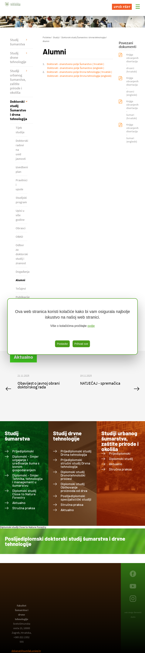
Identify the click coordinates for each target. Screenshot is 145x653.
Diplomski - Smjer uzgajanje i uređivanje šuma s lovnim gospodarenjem (25, 463)
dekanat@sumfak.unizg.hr (26, 650)
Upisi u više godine (20, 215)
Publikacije (21, 297)
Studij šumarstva (17, 42)
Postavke (62, 343)
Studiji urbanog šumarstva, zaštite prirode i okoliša (18, 82)
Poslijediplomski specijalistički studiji (76, 497)
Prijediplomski (23, 451)
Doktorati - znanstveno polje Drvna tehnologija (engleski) (79, 76)
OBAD (19, 236)
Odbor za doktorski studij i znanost (21, 254)
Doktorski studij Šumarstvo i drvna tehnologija (18, 110)
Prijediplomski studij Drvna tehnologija (76, 453)
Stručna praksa (23, 508)
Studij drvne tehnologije (18, 57)
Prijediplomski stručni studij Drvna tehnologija (75, 463)
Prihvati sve (81, 343)
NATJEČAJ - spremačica (100, 383)
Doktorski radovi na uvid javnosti (21, 150)
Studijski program (21, 200)
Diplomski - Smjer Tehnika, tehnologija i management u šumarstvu (27, 480)
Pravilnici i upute (21, 184)
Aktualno (18, 503)
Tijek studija (20, 130)
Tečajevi (21, 288)
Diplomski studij (121, 459)
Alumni (20, 280)
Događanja (21, 271)
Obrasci (20, 228)
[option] (41, 383)
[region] (72, 326)
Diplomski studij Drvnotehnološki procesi (73, 475)
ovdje (91, 325)
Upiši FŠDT (121, 7)
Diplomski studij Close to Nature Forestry (24, 494)
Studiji (56, 37)
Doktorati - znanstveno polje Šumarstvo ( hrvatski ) (75, 64)
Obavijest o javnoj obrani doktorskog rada (39, 385)
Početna (47, 37)
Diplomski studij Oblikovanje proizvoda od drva (74, 487)
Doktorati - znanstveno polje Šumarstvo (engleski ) (75, 68)
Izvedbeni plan (21, 169)
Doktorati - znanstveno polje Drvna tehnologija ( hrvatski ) (79, 72)
